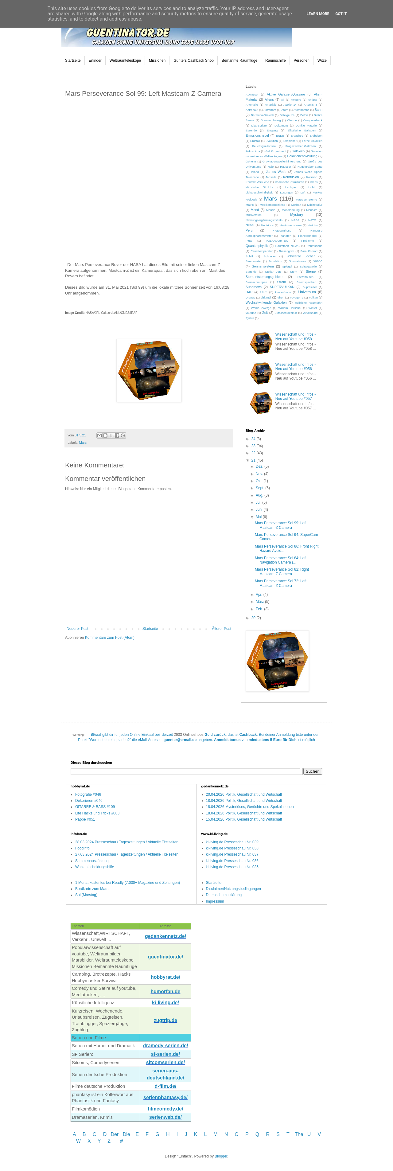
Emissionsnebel (257, 135)
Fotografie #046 (88, 794)
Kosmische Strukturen (289, 182)
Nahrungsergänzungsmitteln (264, 220)
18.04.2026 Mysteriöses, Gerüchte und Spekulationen (250, 807)
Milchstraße (314, 204)
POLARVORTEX (277, 240)
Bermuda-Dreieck (262, 115)
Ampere (296, 99)
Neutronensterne (291, 225)
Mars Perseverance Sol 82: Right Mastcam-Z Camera (282, 571)
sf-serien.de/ (165, 1054)
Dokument (281, 125)
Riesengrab (286, 251)
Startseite (73, 60)
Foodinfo (82, 848)
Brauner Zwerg (271, 120)
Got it (341, 14)
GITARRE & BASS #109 (95, 807)
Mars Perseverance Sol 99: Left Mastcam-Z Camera (280, 525)
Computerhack (312, 120)
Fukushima (253, 151)
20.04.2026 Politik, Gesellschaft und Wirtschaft (244, 794)
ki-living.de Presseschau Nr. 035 (232, 867)
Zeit (265, 312)
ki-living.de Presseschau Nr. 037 (232, 854)
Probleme (307, 240)
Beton (304, 115)
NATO (312, 220)
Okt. (259, 481)
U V (314, 1134)
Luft (302, 192)
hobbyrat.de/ (165, 977)
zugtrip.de (165, 1020)
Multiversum (254, 215)
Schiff (249, 256)
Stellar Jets (273, 271)
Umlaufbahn (283, 292)
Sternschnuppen (256, 282)
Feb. (260, 609)
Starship (251, 271)
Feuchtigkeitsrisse (264, 146)
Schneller (269, 256)
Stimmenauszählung (92, 861)
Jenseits (271, 177)
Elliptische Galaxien (301, 130)
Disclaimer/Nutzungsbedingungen (233, 889)
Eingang (272, 130)
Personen (301, 60)
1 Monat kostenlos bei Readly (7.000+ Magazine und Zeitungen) (127, 882)
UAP (249, 292)
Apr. (259, 594)
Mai (259, 517)
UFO (263, 292)
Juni (259, 509)
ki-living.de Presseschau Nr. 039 (232, 842)
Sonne (317, 261)
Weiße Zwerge (261, 308)
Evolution (272, 140)
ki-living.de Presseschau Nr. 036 (232, 861)
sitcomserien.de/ (165, 1062)
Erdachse (297, 135)
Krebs (313, 182)
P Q (253, 1134)
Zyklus (250, 318)
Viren (280, 297)
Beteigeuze (287, 115)
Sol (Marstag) (86, 895)
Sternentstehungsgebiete (264, 277)
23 (254, 446)
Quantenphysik (257, 246)
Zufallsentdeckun (286, 312)
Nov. (260, 474)
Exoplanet (290, 140)
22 (254, 453)
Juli (259, 502)
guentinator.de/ (165, 956)
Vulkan (313, 297)
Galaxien (298, 151)
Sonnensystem (263, 266)
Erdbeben (315, 135)
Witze (322, 60)
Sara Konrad (308, 251)
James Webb (276, 172)
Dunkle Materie (306, 125)
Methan (296, 204)
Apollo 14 (290, 104)
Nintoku (313, 225)
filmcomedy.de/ (165, 1108)
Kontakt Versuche (257, 182)
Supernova (254, 287)
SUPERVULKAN (282, 287)
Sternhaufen (305, 277)
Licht (311, 187)
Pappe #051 (85, 819)
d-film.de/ (165, 1086)
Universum (307, 292)
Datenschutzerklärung (224, 895)
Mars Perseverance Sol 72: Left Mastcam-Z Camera (280, 583)
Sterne (311, 271)
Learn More (318, 14)
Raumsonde (314, 246)
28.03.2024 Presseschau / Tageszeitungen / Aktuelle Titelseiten (126, 842)
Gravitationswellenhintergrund (282, 161)
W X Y (89, 1141)
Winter (313, 308)
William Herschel (290, 308)
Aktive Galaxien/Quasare (286, 94)
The (299, 1134)
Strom (281, 282)
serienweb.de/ (165, 1117)
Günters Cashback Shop (193, 60)
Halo (271, 166)
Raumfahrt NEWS (287, 246)
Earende (251, 130)
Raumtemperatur (262, 251)
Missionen (157, 60)
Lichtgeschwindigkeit (259, 192)
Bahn (318, 109)
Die (126, 1134)
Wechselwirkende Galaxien (266, 302)
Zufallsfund (310, 312)
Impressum (215, 901)
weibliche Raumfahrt (308, 302)
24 (254, 439)
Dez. (260, 466)
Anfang (312, 99)
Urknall (266, 297)
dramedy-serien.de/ (165, 1045)
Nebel (250, 225)
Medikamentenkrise (272, 204)
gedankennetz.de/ (165, 936)
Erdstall (255, 140)
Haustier (285, 166)
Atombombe (301, 109)
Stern (293, 271)
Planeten (285, 235)
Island (255, 172)
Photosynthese (281, 230)
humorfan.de (166, 991)
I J (183, 1134)
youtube (251, 312)
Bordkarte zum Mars (91, 889)
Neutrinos (267, 225)
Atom (284, 109)
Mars (83, 442)
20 (254, 618)
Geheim (251, 161)
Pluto (249, 240)
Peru (249, 230)
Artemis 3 (310, 104)
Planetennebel (307, 235)
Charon (292, 120)
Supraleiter (310, 287)
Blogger (221, 1156)
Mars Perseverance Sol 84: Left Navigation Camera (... (280, 560)
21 (254, 460)
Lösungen (286, 192)
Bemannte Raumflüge (239, 60)
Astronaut (252, 109)
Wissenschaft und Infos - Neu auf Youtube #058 (295, 336)
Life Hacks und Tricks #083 (97, 813)
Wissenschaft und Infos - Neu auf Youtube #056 (295, 366)
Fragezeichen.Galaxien (301, 146)
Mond (255, 210)
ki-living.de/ (165, 1002)
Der (115, 1134)
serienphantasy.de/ (165, 1097)
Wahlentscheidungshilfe (94, 867)
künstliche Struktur (259, 187)
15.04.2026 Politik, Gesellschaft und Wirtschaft (244, 819)
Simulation (275, 261)
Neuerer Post (77, 628)
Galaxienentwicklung (302, 156)
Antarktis (270, 104)
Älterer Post (221, 628)
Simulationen (297, 261)
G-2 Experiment (276, 151)
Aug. (260, 495)
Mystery (296, 215)
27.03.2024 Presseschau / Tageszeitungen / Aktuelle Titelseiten (126, 854)
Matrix (250, 204)
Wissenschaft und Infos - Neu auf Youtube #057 (295, 396)
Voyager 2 (296, 297)
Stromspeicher (306, 282)
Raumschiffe (275, 60)
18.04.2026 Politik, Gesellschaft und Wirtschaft (244, 800)
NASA (295, 220)
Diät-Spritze (259, 125)
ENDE (280, 135)
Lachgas (290, 187)
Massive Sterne (306, 199)
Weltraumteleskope (125, 60)
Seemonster (254, 261)
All (282, 99)
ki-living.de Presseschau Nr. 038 (232, 848)
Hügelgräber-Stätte (310, 166)
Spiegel (287, 266)
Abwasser (252, 94)
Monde (270, 210)
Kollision (311, 177)
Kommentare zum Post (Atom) (109, 637)
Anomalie (252, 104)
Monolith (311, 210)
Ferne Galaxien (312, 140)
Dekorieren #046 (89, 800)
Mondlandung (291, 210)
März (260, 601)
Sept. (260, 488)
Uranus (250, 297)
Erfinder (95, 60)
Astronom (269, 109)
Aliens (269, 99)
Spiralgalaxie (308, 266)
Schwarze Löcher (300, 256)
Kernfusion (291, 177)
